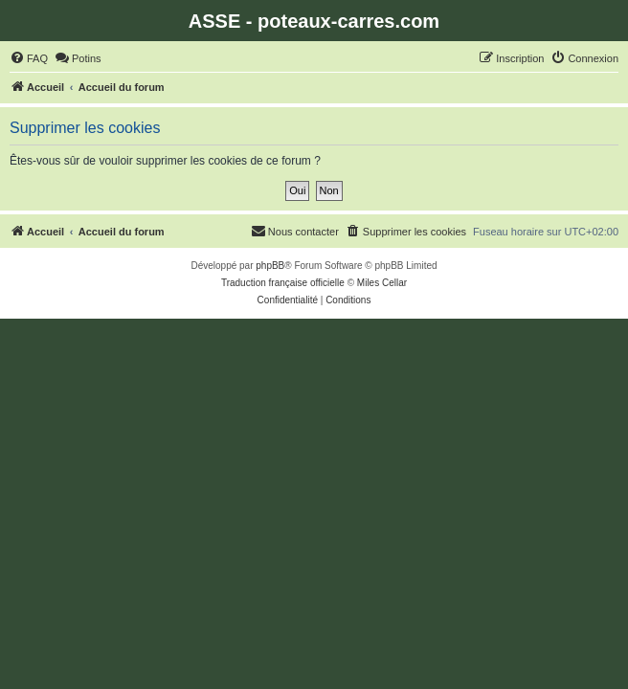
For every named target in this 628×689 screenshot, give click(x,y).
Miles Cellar (382, 283)
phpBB (270, 265)
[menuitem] (29, 58)
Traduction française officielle (283, 283)
